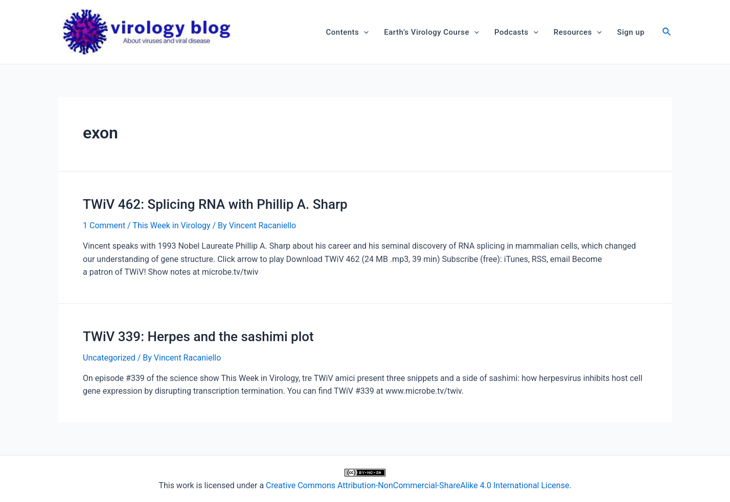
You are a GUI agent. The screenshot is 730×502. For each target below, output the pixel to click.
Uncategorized (109, 358)
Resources (578, 32)
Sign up (631, 32)
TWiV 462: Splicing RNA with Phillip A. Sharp (215, 204)
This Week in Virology (171, 225)
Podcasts (516, 32)
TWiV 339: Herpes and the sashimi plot (198, 336)
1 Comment (104, 225)
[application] (364, 32)
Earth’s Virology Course (431, 32)
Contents (347, 32)
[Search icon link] (667, 33)
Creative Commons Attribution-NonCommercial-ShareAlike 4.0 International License (417, 485)
